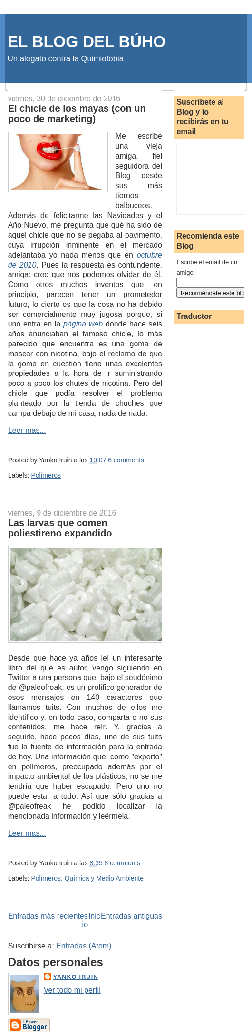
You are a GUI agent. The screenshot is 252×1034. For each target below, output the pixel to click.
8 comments (123, 863)
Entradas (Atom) (83, 946)
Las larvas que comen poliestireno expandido (60, 527)
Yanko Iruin (75, 977)
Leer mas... (27, 430)
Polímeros (46, 475)
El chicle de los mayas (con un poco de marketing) (77, 113)
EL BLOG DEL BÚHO (87, 41)
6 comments (126, 460)
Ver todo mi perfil (72, 990)
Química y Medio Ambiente (104, 878)
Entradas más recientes (48, 916)
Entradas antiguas (131, 916)
